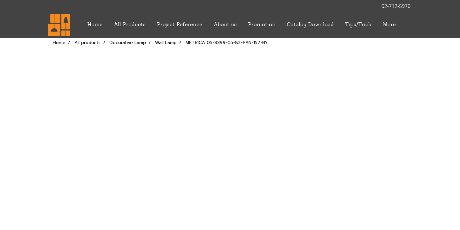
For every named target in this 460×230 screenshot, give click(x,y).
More (389, 24)
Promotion (262, 24)
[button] (407, 24)
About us (225, 24)
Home (95, 24)
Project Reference (179, 24)
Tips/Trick (358, 24)
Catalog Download (310, 24)
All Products (130, 24)
